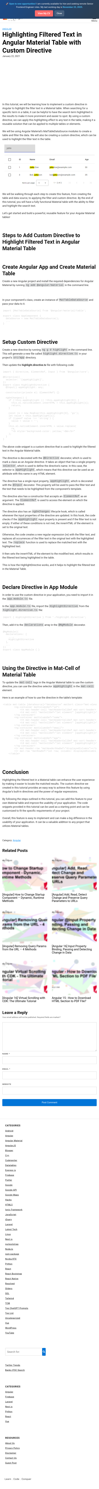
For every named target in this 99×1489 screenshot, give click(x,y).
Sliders (8, 1288)
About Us (10, 1443)
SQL (7, 1293)
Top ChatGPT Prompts (16, 1308)
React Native (11, 1279)
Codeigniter (11, 1160)
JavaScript (10, 1214)
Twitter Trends (12, 1365)
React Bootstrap (13, 1274)
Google (9, 1185)
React (8, 1269)
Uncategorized (12, 1318)
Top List (9, 1313)
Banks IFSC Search (15, 1370)
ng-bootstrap (12, 1244)
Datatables (10, 1165)
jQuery (8, 1219)
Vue (7, 1323)
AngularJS (10, 1145)
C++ (7, 1155)
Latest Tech (11, 1229)
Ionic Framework (13, 1210)
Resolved (10, 1283)
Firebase (9, 1175)
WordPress (10, 1328)
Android (9, 1131)
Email (6, 1069)
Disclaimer (10, 1453)
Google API (11, 1190)
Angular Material (14, 1141)
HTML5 (9, 1205)
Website (6, 1084)
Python (9, 1264)
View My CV (44, 13)
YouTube (9, 1333)
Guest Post (11, 1463)
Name (6, 1054)
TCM (7, 1303)
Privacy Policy (12, 1448)
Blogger (9, 1150)
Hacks (8, 1200)
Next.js (9, 1239)
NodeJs (9, 1249)
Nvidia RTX (11, 1259)
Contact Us (11, 1458)
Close (59, 13)
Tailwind (9, 1298)
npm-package (12, 1254)
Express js (10, 1170)
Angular (6, 29)
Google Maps (12, 1195)
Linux (8, 1234)
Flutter (8, 1180)
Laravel (9, 1224)
